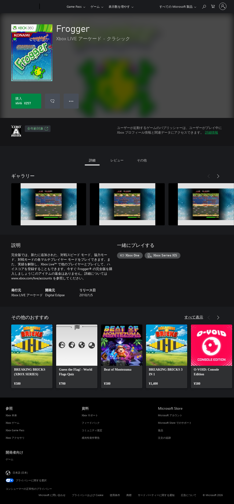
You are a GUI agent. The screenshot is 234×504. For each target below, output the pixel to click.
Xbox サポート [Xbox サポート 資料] (90, 415)
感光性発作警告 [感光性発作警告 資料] (91, 437)
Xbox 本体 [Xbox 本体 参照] (11, 415)
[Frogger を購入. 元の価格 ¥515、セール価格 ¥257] (26, 101)
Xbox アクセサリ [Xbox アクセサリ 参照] (15, 437)
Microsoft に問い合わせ (52, 495)
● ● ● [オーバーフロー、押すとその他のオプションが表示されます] (71, 101)
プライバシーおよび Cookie (87, 495)
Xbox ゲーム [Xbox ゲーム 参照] (12, 422)
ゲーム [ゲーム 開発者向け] (9, 459)
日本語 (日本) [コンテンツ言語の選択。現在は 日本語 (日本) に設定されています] (20, 472)
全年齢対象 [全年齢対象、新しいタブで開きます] (37, 129)
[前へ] (208, 176)
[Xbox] (52, 6)
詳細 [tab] (92, 160)
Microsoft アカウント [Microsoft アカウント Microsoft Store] (170, 415)
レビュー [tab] (117, 160)
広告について (188, 495)
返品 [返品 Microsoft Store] (160, 430)
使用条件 (115, 495)
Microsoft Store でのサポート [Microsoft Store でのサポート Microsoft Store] (175, 422)
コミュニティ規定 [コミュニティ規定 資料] (92, 430)
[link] (31, 356)
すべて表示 (193, 316)
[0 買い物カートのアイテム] (213, 5)
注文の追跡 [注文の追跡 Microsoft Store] (164, 437)
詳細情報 (211, 132)
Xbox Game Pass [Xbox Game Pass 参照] (15, 430)
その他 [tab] (142, 160)
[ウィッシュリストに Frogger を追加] (52, 101)
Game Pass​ (74, 6)
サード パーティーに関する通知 (156, 495)
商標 (129, 495)
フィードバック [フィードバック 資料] (91, 422)
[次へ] (218, 176)
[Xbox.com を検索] (204, 6)
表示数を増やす (119, 6)
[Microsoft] (22, 6)
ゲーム (95, 6)
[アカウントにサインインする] (222, 6)
